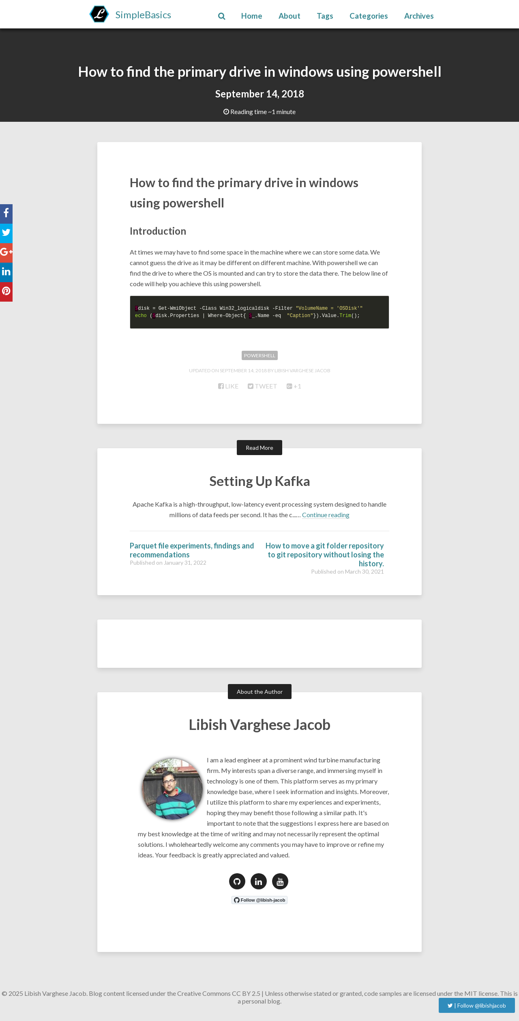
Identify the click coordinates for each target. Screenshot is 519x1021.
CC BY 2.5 (246, 996)
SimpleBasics (143, 14)
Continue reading (326, 518)
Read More (259, 451)
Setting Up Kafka (259, 484)
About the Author (260, 694)
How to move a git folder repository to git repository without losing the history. (325, 557)
